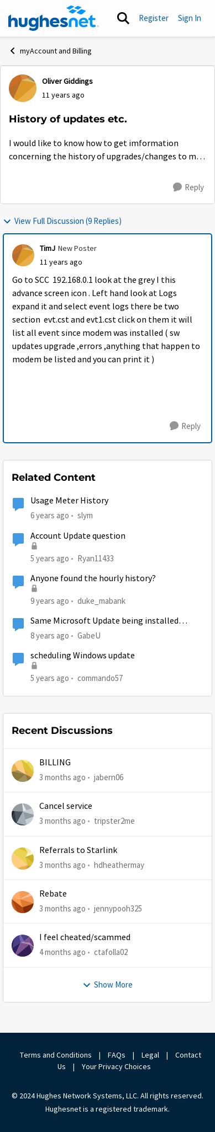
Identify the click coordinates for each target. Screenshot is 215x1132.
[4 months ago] (62, 952)
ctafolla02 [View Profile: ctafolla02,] (111, 952)
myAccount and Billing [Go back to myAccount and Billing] (50, 51)
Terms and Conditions (56, 1055)
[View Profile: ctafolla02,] (23, 946)
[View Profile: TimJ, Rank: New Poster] (23, 255)
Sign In (189, 18)
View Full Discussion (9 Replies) (62, 221)
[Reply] (188, 187)
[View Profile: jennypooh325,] (23, 902)
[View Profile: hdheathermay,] (23, 858)
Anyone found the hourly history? (93, 578)
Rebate (53, 893)
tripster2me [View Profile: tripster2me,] (114, 821)
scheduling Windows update (82, 655)
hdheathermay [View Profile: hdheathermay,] (119, 865)
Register (154, 18)
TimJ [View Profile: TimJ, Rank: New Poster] (47, 248)
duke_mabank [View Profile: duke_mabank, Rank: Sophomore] (101, 600)
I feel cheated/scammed (84, 937)
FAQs (116, 1055)
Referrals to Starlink (78, 850)
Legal (150, 1055)
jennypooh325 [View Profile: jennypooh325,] (118, 908)
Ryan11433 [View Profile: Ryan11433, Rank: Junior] (95, 557)
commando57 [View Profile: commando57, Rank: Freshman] (100, 678)
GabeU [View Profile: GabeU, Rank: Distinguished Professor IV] (89, 635)
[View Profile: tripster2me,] (23, 814)
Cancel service (65, 806)
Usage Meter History (69, 500)
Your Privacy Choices (117, 1066)
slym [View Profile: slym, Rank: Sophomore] (85, 515)
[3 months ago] (62, 777)
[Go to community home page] (53, 18)
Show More (107, 984)
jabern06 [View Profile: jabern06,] (108, 777)
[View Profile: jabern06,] (23, 771)
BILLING (55, 762)
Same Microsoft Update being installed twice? (104, 621)
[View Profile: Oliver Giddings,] (22, 88)
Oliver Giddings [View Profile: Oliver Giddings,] (67, 81)
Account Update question (77, 535)
